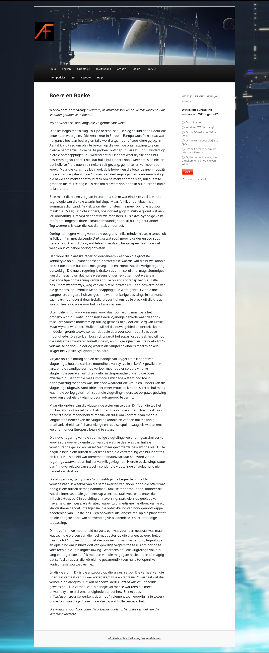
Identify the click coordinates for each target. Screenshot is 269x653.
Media (136, 69)
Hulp (100, 77)
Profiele (151, 69)
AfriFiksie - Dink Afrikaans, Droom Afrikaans (134, 638)
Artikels (121, 69)
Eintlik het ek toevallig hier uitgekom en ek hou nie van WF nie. (200, 161)
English (66, 69)
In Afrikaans (103, 69)
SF (73, 77)
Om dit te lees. (192, 122)
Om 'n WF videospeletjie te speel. (200, 142)
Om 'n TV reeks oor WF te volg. (199, 134)
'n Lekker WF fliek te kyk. (199, 127)
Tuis (53, 69)
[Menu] (251, 70)
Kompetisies (58, 77)
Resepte (86, 77)
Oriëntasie (83, 69)
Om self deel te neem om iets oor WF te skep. (199, 150)
